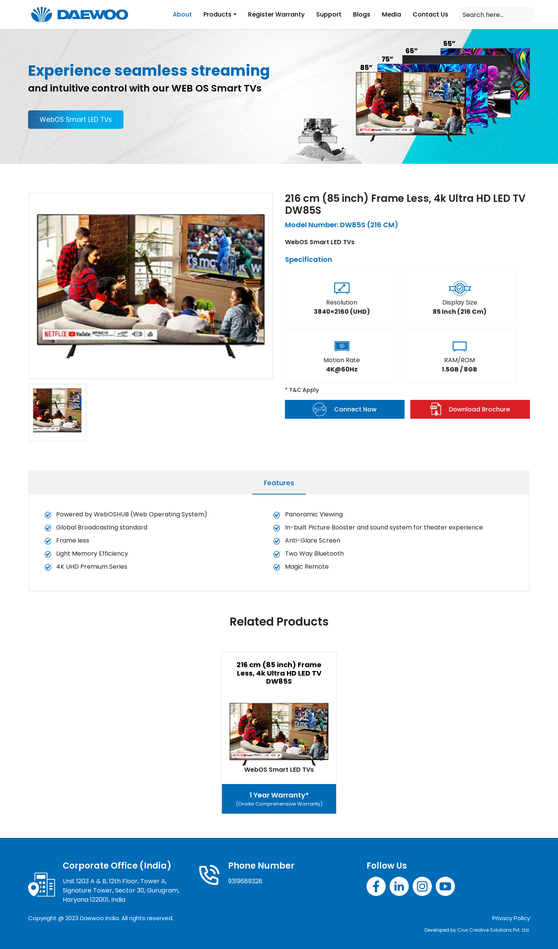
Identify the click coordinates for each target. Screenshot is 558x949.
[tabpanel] (279, 544)
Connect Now (344, 409)
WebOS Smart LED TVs (76, 119)
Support (328, 14)
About (182, 14)
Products (217, 14)
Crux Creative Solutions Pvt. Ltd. (493, 930)
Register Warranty (276, 14)
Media (391, 14)
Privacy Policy (511, 918)
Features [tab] (279, 483)
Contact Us (430, 14)
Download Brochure (470, 409)
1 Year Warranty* (279, 799)
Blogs (361, 14)
